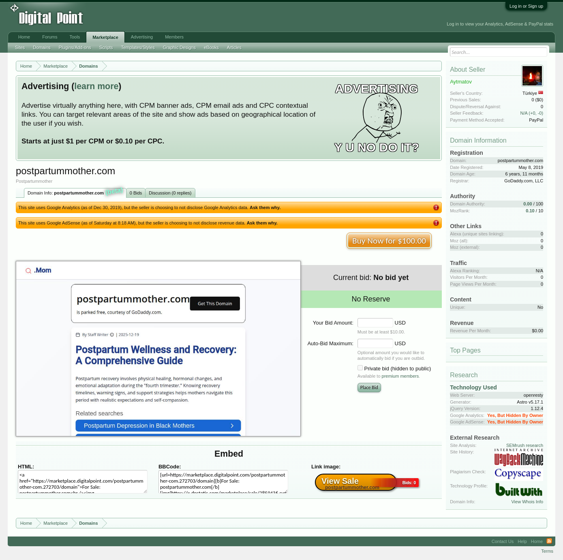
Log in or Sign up (526, 6)
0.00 (527, 203)
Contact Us (503, 541)
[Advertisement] (183, 17)
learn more (96, 86)
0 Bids (136, 192)
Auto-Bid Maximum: (330, 343)
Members (174, 36)
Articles (234, 47)
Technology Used (473, 387)
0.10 (530, 210)
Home (24, 36)
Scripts (106, 47)
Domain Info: (76, 192)
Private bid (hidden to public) (397, 368)
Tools (75, 36)
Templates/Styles (137, 47)
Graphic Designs (179, 47)
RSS (549, 541)
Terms (547, 551)
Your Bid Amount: (333, 323)
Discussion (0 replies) (170, 192)
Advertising (142, 36)
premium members (400, 376)
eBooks (211, 47)
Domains (41, 47)
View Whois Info (527, 501)
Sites (20, 47)
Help (522, 541)
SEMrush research (524, 445)
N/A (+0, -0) (532, 113)
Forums (49, 36)
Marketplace (105, 37)
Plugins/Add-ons (75, 47)
